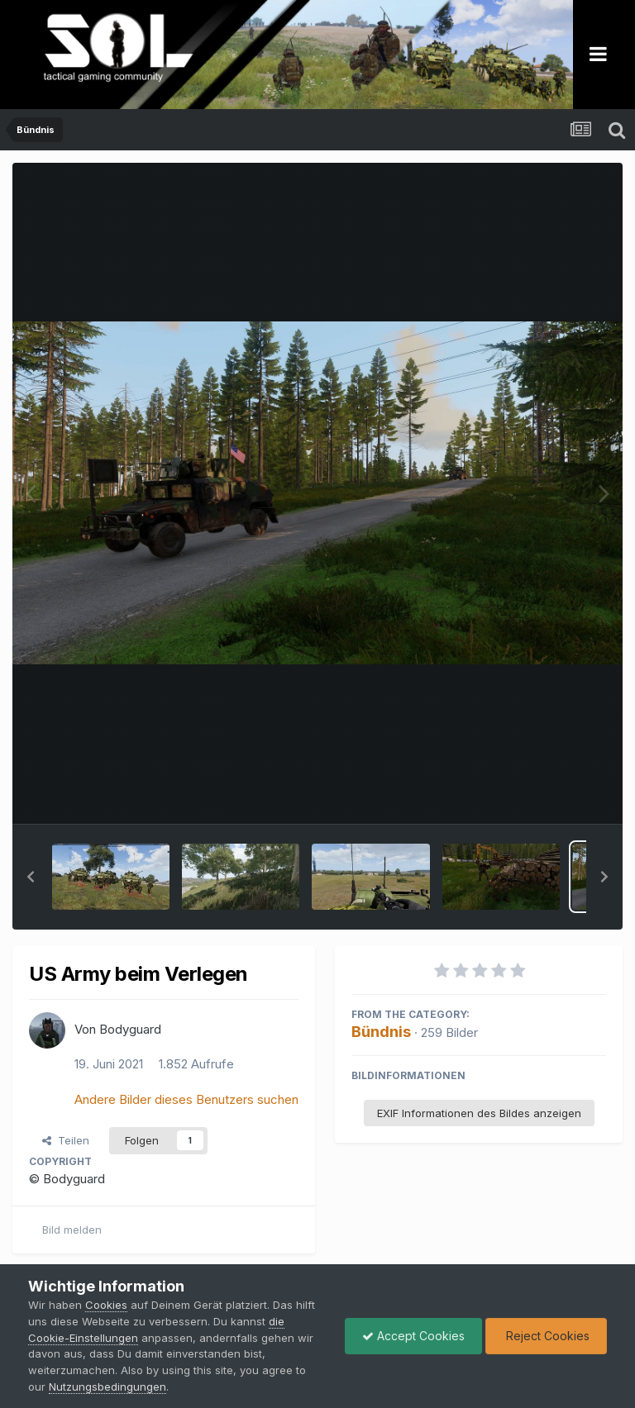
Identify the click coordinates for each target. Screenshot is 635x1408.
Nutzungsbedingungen (107, 1386)
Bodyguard (130, 1029)
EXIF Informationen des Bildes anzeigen (479, 1113)
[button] (30, 877)
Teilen (65, 1140)
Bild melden (72, 1229)
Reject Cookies (546, 1336)
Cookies (106, 1304)
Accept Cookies (413, 1336)
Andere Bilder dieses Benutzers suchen (186, 1099)
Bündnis (381, 1031)
